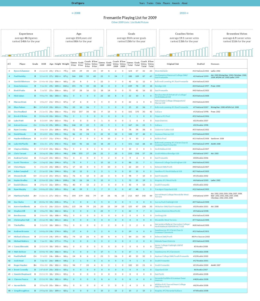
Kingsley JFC (160, 180)
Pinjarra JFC (160, 116)
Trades (150, 3)
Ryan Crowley (20, 129)
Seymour (159, 134)
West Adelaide (161, 71)
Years (142, 3)
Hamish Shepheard (22, 274)
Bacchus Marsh (161, 95)
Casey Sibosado (21, 246)
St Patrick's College (177, 95)
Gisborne (159, 129)
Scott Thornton (21, 162)
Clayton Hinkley (21, 149)
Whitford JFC (160, 284)
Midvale (158, 241)
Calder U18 (169, 129)
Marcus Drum (20, 102)
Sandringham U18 (178, 162)
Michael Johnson (21, 236)
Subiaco (158, 112)
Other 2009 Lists (120, 22)
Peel (168, 116)
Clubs (158, 3)
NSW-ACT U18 (177, 226)
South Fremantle (162, 185)
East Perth (159, 274)
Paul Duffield (20, 256)
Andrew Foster (21, 158)
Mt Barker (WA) (161, 206)
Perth (169, 167)
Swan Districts (161, 121)
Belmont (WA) (161, 167)
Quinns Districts (162, 211)
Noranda (158, 278)
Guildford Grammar (171, 278)
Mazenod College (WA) (177, 75)
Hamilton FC (160, 171)
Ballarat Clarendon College (177, 224)
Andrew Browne (21, 231)
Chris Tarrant (20, 153)
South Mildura (161, 153)
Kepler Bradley (20, 180)
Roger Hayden (20, 265)
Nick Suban (19, 95)
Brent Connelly (21, 269)
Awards (176, 3)
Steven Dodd (20, 176)
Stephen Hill (19, 211)
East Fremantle (161, 77)
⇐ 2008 (76, 12)
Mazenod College (162, 162)
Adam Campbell (21, 171)
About (184, 3)
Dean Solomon (21, 86)
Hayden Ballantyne (22, 138)
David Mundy (20, 134)
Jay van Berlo (20, 285)
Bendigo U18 (160, 86)
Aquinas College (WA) (164, 256)
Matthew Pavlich (21, 195)
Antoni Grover (20, 125)
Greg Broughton (21, 290)
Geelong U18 (160, 215)
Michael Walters (21, 241)
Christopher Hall (21, 220)
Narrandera (160, 224)
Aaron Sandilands (22, 206)
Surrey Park (160, 202)
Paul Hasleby (20, 76)
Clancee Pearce (21, 279)
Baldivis (158, 138)
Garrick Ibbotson (22, 81)
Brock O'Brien (20, 116)
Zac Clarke (19, 202)
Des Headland (20, 111)
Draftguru (78, 2)
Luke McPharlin (21, 144)
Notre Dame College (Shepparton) (170, 101)
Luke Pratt (19, 120)
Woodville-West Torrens (166, 220)
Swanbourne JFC (162, 230)
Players (166, 3)
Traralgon (159, 189)
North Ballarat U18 (163, 97)
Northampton (161, 75)
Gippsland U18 (170, 189)
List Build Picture (140, 22)
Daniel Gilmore (21, 184)
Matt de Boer (20, 251)
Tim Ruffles (19, 225)
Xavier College (161, 245)
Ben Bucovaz (20, 215)
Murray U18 (160, 103)
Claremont (168, 232)
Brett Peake (19, 90)
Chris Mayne (19, 167)
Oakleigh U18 (172, 202)
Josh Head (18, 260)
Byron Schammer (22, 71)
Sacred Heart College (164, 194)
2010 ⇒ (184, 12)
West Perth (171, 180)
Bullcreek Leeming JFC (165, 81)
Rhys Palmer (19, 107)
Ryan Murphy (20, 189)
